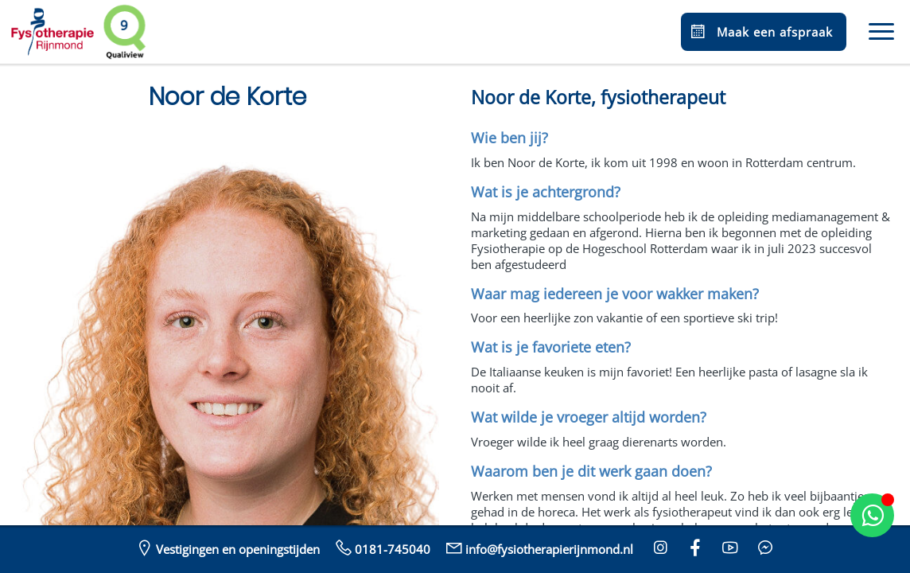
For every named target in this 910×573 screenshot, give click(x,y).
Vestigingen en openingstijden (227, 547)
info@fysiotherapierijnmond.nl (538, 547)
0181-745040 (381, 547)
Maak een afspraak (760, 32)
